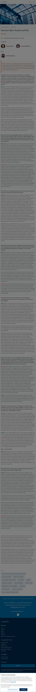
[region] (18, 682)
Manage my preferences (13, 689)
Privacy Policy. (13, 682)
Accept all (23, 689)
